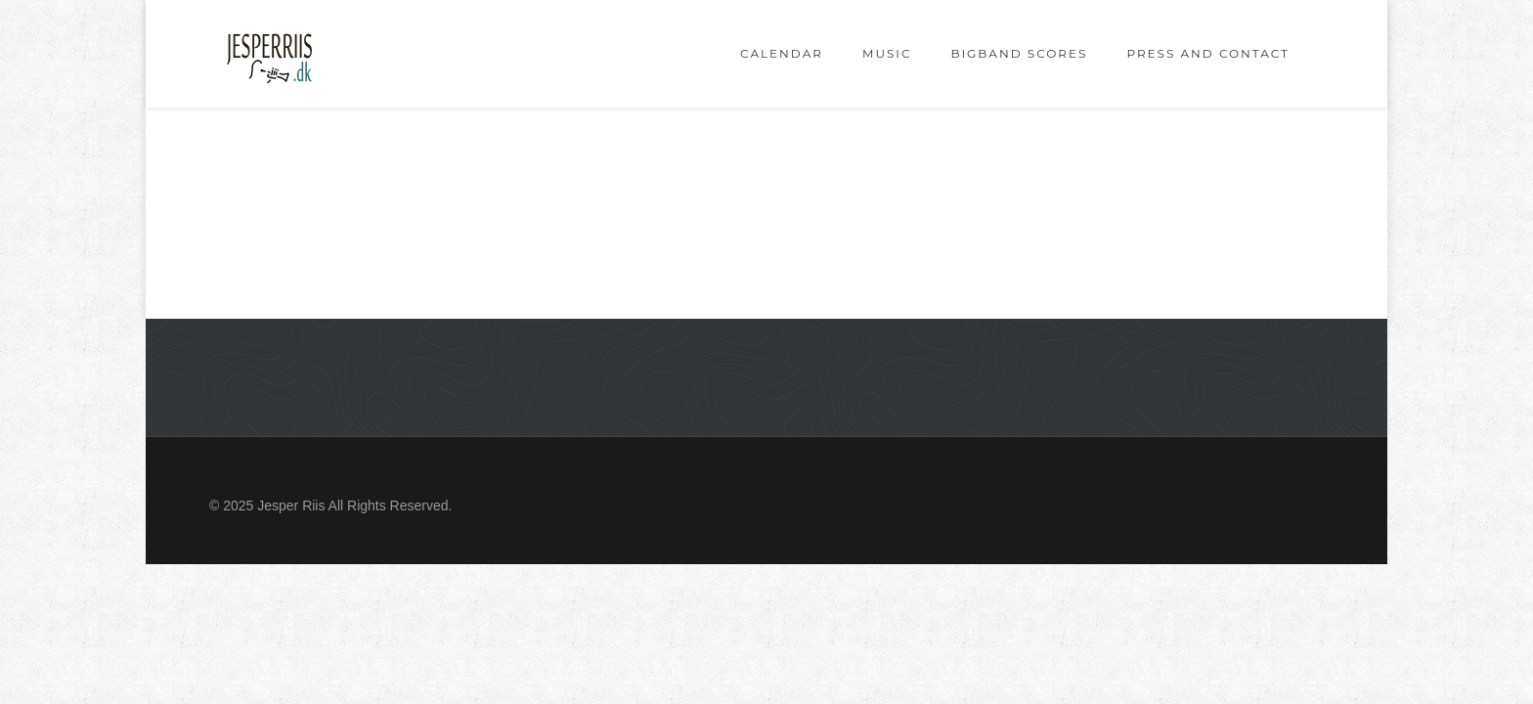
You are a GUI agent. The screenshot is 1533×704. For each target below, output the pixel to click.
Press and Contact (1208, 53)
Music (886, 53)
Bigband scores (1018, 53)
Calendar (781, 53)
